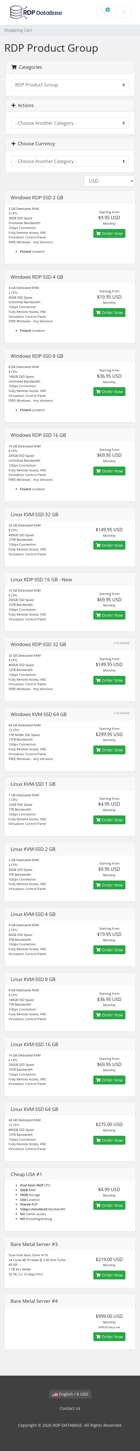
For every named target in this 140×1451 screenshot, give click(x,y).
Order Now (109, 233)
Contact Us (70, 1408)
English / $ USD (70, 1394)
